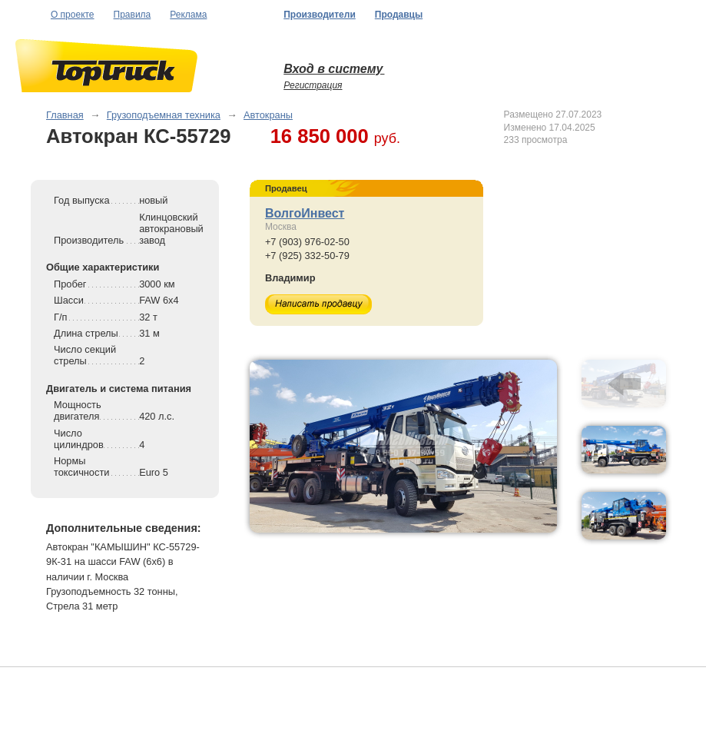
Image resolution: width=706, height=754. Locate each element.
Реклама (188, 14)
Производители (319, 14)
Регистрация (312, 85)
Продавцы (399, 14)
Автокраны (268, 115)
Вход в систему (333, 68)
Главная (65, 115)
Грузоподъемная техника (163, 115)
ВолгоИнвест (305, 213)
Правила (132, 14)
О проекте (72, 14)
